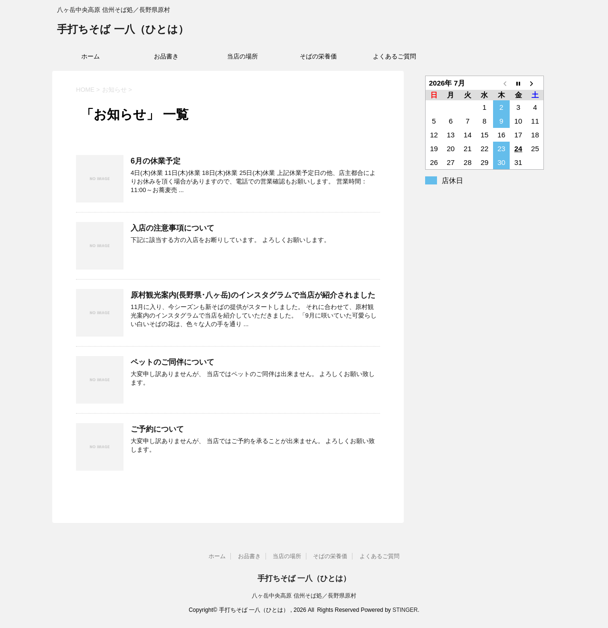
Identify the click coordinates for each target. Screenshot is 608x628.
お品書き (166, 56)
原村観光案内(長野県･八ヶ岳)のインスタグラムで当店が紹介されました (253, 295)
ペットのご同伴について (172, 362)
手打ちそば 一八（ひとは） (123, 30)
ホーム (90, 56)
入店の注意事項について (172, 228)
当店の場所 (242, 56)
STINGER (405, 610)
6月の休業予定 (155, 161)
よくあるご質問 (394, 56)
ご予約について (157, 429)
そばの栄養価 (318, 56)
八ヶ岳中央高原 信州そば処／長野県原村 (304, 595)
